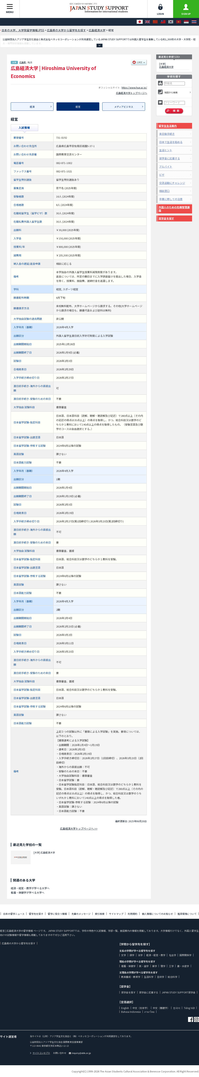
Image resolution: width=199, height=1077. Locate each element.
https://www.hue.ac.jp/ (134, 87)
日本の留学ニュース (13, 913)
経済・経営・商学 (155, 955)
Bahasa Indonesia (131, 1011)
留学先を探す (36, 913)
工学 (171, 966)
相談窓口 (164, 191)
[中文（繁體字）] (163, 22)
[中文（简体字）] (155, 22)
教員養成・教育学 (130, 976)
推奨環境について (187, 913)
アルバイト (165, 166)
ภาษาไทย (149, 1011)
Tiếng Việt (189, 1008)
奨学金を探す (166, 218)
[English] (147, 22)
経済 (32, 106)
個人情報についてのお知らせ (157, 913)
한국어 (176, 1008)
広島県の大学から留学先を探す (18, 943)
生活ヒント (165, 150)
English (125, 1008)
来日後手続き (167, 134)
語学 (132, 955)
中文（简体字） (141, 1008)
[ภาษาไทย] (194, 22)
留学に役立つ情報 (57, 913)
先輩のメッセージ (81, 913)
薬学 (154, 966)
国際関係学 (185, 955)
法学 (140, 955)
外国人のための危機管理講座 (174, 208)
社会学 (172, 955)
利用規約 (132, 913)
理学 (163, 966)
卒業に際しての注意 (170, 199)
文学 (123, 955)
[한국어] (171, 22)
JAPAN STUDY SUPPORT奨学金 (178, 992)
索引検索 (99, 913)
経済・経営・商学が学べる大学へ (30, 888)
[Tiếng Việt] (178, 22)
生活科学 (148, 976)
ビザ (161, 175)
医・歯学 (144, 966)
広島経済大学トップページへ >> (79, 828)
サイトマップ (116, 913)
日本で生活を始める (170, 142)
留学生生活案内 (168, 126)
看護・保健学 (128, 966)
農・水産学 (183, 966)
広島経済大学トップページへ (131, 93)
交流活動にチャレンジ (172, 183)
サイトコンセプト (40, 1052)
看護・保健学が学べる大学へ (27, 892)
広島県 (22, 62)
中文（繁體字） (161, 1008)
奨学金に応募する (169, 158)
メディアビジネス (123, 106)
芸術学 (160, 976)
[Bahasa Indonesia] (186, 22)
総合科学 (172, 976)
